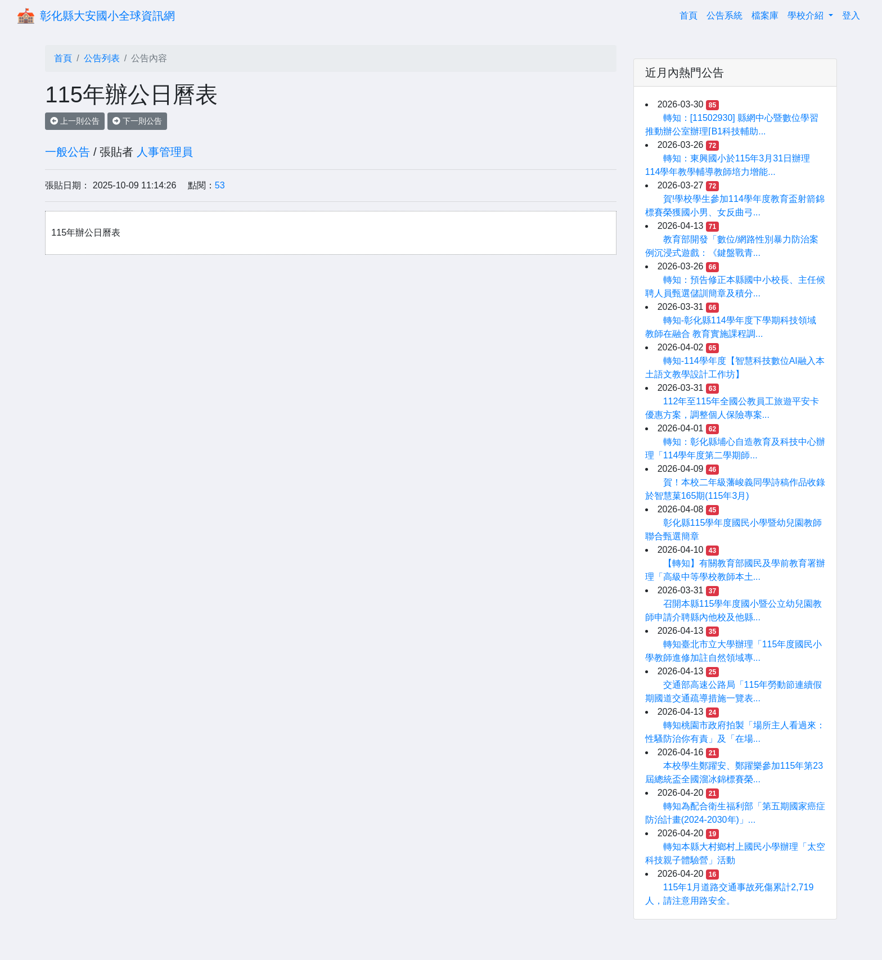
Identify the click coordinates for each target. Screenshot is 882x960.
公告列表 (102, 58)
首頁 (691, 14)
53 (220, 185)
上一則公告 (75, 120)
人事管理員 (165, 152)
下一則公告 (137, 120)
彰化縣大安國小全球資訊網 (107, 16)
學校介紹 (807, 15)
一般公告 (67, 152)
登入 (851, 15)
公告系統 (724, 15)
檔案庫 (765, 15)
